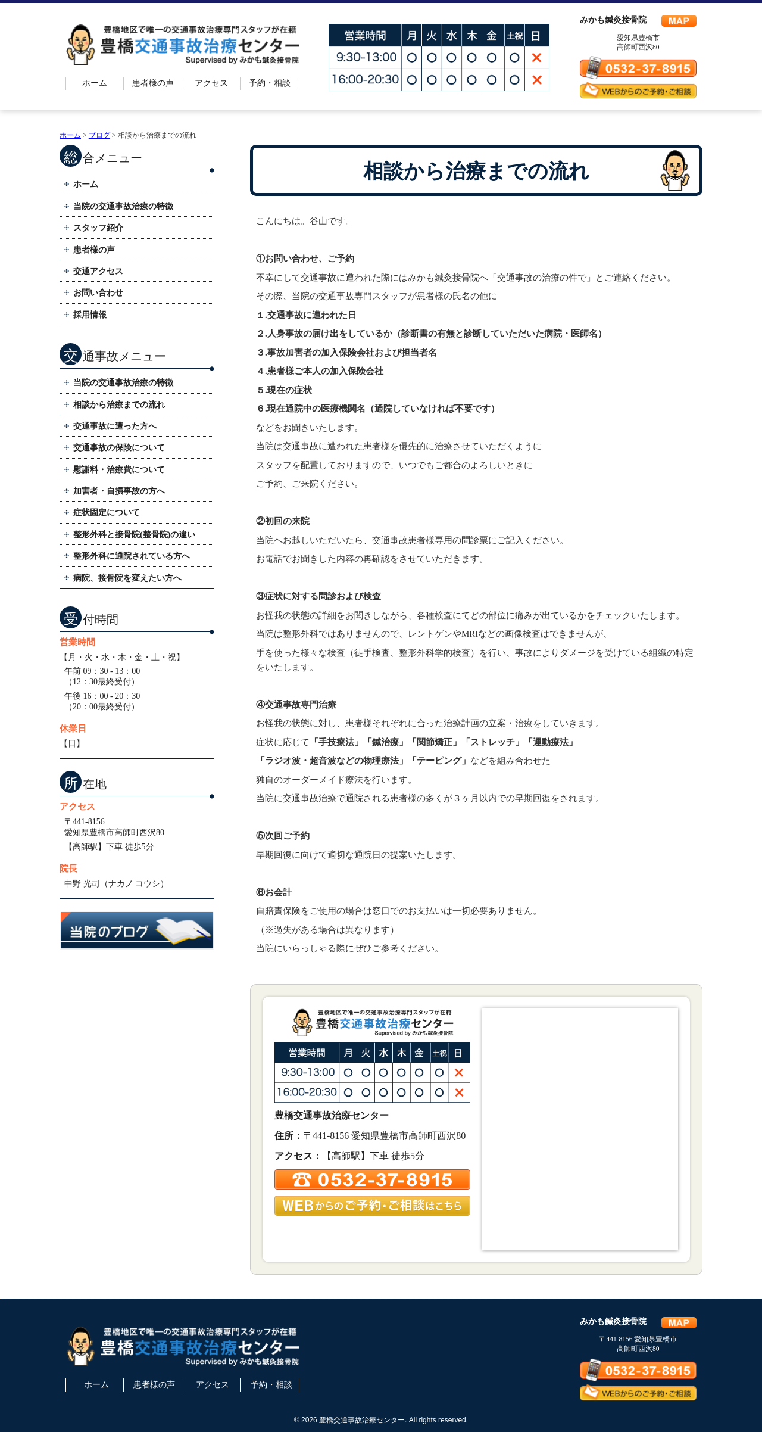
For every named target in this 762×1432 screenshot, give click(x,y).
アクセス (211, 83)
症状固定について (106, 512)
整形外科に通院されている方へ (131, 556)
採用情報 (90, 314)
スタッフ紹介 (98, 227)
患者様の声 (153, 83)
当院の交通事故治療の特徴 (123, 206)
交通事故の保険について (119, 447)
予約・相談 (270, 83)
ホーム (94, 83)
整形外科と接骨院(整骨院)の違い (134, 534)
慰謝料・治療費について (119, 469)
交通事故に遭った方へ (115, 426)
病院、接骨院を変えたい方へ (127, 578)
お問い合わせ (98, 292)
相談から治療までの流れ (119, 404)
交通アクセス (98, 271)
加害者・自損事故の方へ (119, 491)
